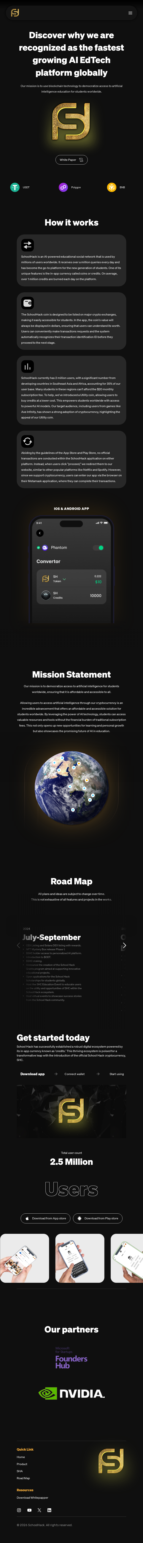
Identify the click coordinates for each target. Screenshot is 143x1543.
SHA (20, 1479)
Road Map (23, 1486)
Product (22, 1472)
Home (21, 1465)
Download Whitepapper (32, 1505)
